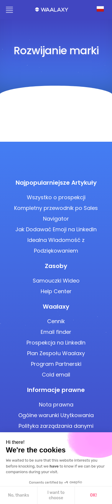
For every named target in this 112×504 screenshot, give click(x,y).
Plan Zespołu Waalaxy (56, 353)
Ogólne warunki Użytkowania (56, 415)
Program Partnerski (56, 364)
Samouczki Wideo (56, 280)
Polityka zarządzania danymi (56, 426)
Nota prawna (56, 404)
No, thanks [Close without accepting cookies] (18, 495)
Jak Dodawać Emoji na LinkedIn (56, 229)
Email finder (56, 332)
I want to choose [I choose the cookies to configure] (56, 495)
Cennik (56, 321)
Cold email (56, 374)
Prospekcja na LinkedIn (56, 342)
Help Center (56, 291)
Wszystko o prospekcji (56, 197)
